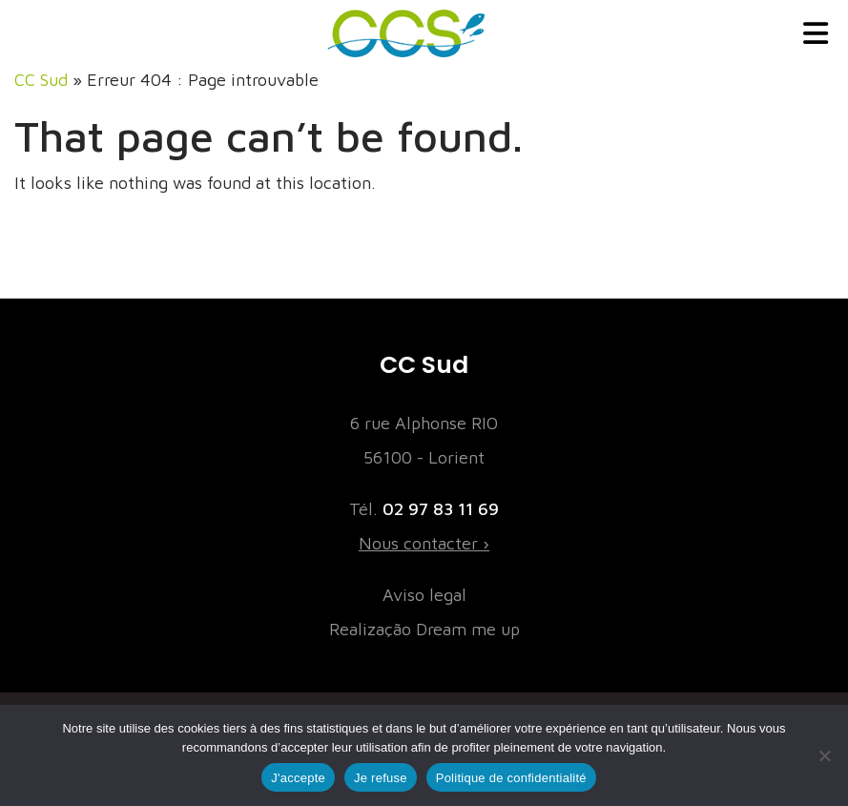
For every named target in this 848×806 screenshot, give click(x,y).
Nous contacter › (424, 543)
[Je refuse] (824, 755)
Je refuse (380, 778)
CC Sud (41, 80)
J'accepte (298, 778)
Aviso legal (424, 595)
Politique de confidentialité (511, 778)
